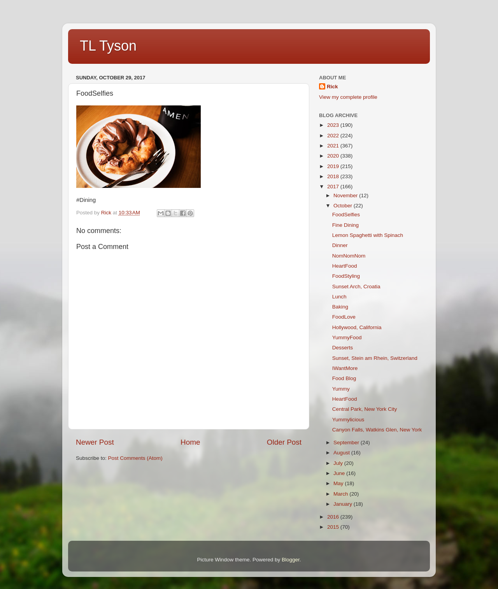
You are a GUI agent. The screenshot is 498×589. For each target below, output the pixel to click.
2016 (333, 517)
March (341, 494)
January (343, 504)
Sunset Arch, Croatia (356, 286)
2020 (333, 156)
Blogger (291, 560)
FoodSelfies (346, 214)
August (342, 453)
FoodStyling (346, 276)
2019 (333, 166)
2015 (333, 527)
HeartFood (344, 266)
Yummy (341, 389)
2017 (333, 186)
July (338, 463)
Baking (340, 307)
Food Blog (344, 378)
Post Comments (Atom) (135, 458)
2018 (333, 176)
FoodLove (344, 317)
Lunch (339, 297)
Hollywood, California (357, 327)
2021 (333, 146)
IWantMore (345, 368)
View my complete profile (348, 97)
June (339, 473)
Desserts (342, 348)
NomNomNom (349, 256)
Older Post (284, 442)
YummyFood (347, 337)
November (346, 195)
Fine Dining (345, 225)
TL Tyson (108, 46)
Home (190, 442)
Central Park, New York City (364, 409)
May (339, 483)
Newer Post (95, 442)
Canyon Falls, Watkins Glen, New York (377, 430)
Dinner (340, 245)
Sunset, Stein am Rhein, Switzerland (374, 358)
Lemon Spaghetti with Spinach (367, 235)
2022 (333, 135)
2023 (333, 125)
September (347, 442)
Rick (332, 86)
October (343, 206)
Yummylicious (348, 419)
